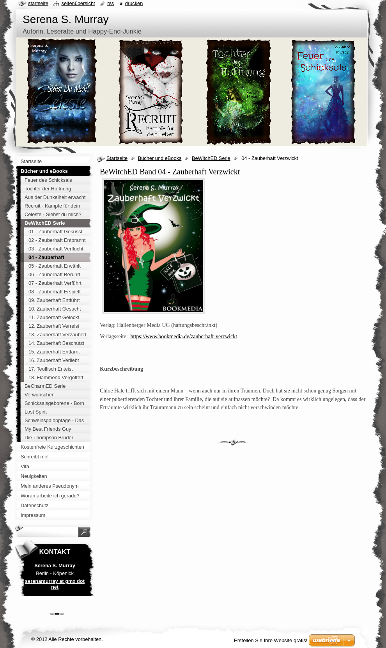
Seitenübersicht (78, 3)
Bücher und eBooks (160, 158)
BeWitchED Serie (211, 158)
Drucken (134, 3)
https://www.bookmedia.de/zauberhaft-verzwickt (184, 336)
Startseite (116, 158)
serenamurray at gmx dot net (55, 584)
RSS (110, 3)
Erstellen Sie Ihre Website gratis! (270, 640)
